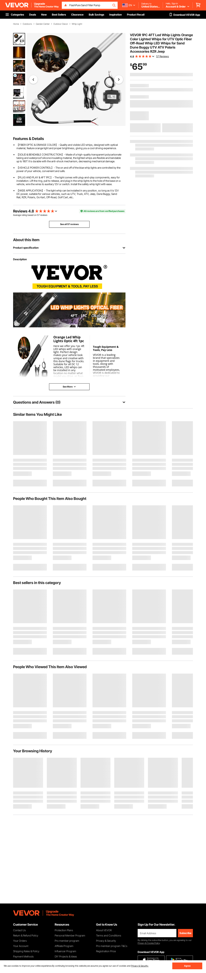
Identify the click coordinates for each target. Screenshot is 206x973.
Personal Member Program (70, 935)
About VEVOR (104, 930)
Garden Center (43, 24)
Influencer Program (65, 951)
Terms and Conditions (108, 935)
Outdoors (27, 24)
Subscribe (185, 933)
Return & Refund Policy (25, 935)
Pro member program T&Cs (111, 946)
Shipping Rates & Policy (26, 951)
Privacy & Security (106, 940)
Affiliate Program (64, 946)
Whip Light (77, 24)
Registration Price (106, 951)
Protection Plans (64, 930)
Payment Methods (23, 956)
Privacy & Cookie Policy (149, 943)
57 (38, 215)
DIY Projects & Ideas (66, 956)
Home (16, 24)
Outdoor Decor (60, 24)
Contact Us (19, 930)
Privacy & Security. (140, 965)
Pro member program (67, 940)
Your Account (20, 946)
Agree (187, 965)
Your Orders (20, 940)
